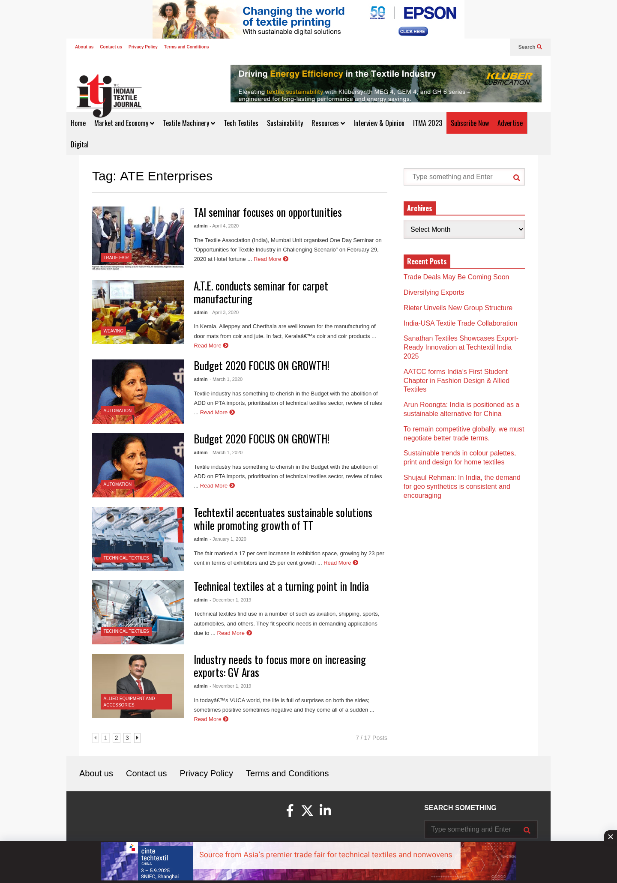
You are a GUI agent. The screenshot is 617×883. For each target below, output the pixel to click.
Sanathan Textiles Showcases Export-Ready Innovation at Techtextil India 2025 (461, 347)
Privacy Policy (143, 47)
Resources (328, 123)
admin (200, 225)
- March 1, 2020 (226, 379)
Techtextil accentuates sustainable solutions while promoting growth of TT (283, 518)
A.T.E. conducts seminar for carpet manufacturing (261, 292)
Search (530, 47)
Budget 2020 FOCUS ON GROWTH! (261, 365)
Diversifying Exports (434, 292)
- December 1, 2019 (230, 599)
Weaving (113, 331)
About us (84, 47)
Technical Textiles (126, 558)
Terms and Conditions (186, 47)
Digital (80, 144)
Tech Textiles (241, 123)
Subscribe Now (470, 123)
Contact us (111, 47)
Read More (271, 259)
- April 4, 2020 (224, 225)
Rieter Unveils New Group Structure (459, 307)
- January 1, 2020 (228, 539)
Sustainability (285, 123)
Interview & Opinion (378, 123)
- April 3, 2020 (224, 312)
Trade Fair (116, 257)
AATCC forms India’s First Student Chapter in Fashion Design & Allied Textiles (456, 380)
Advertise (510, 123)
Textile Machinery (189, 123)
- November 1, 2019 (230, 685)
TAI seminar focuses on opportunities (268, 212)
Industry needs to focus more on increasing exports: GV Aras (280, 665)
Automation (118, 410)
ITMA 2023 (427, 123)
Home (78, 123)
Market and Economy (124, 123)
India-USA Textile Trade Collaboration (461, 323)
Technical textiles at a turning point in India (281, 586)
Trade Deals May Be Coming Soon (456, 277)
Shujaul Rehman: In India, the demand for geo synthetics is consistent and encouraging (462, 486)
